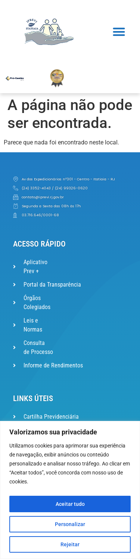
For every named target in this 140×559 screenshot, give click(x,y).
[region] (70, 490)
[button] (119, 32)
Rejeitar (70, 544)
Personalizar (70, 524)
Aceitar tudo (70, 504)
